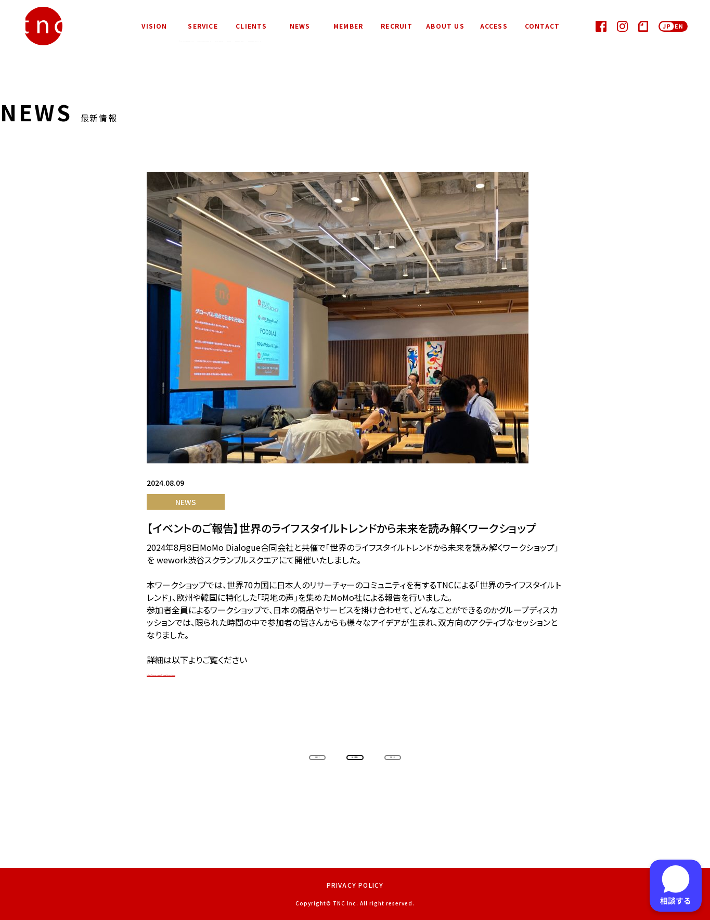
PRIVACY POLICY (355, 884)
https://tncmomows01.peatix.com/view (224, 672)
